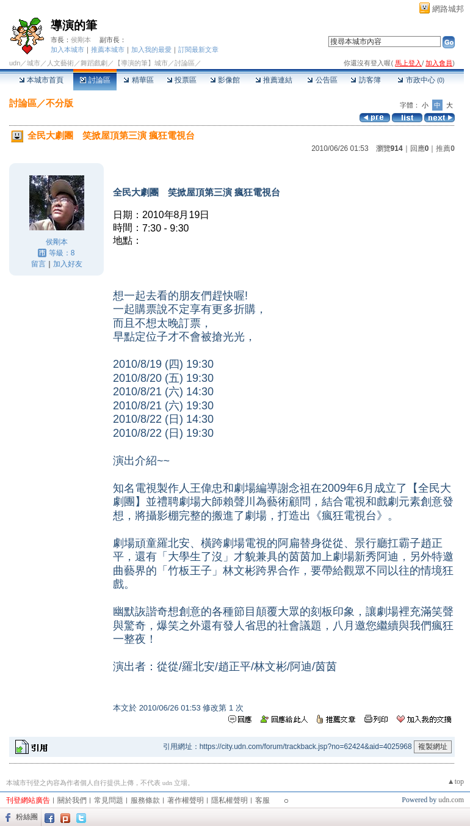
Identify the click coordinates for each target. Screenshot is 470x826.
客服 (262, 800)
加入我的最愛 (151, 49)
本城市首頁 (41, 80)
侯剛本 (81, 39)
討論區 (95, 80)
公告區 (322, 80)
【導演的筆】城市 (141, 63)
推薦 (445, 148)
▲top (455, 781)
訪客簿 (365, 80)
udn (14, 63)
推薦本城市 (108, 49)
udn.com (451, 799)
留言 (38, 264)
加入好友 (67, 264)
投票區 (182, 80)
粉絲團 (27, 817)
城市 (33, 63)
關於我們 (72, 800)
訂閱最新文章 (198, 49)
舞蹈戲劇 (94, 63)
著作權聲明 (185, 800)
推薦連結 (273, 80)
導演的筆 (74, 25)
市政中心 (420, 80)
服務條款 (145, 800)
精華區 (138, 80)
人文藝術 (60, 63)
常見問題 (108, 800)
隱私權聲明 (229, 800)
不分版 (59, 103)
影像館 (225, 80)
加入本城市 (67, 49)
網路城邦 (448, 8)
